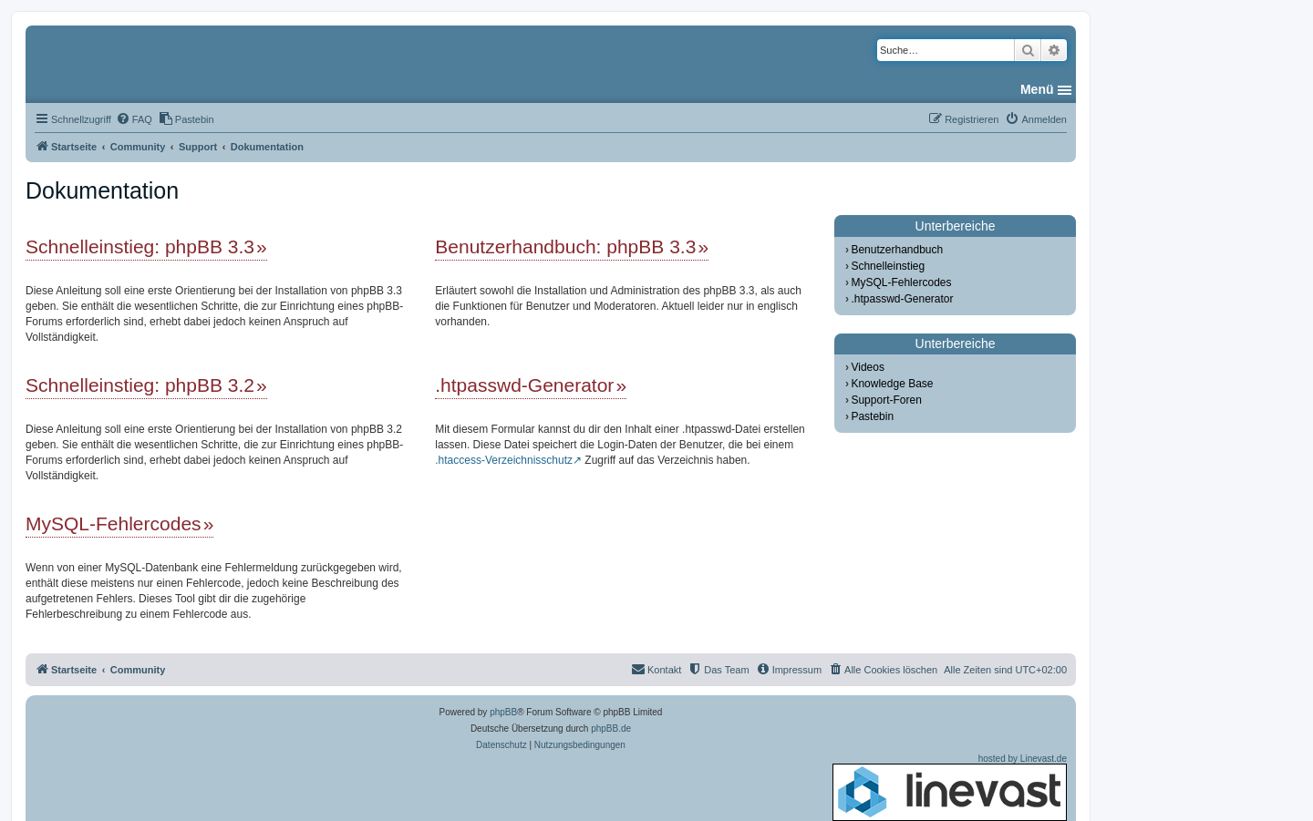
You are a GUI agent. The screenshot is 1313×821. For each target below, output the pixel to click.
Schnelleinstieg (888, 266)
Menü (1037, 89)
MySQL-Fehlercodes (114, 523)
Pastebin (872, 416)
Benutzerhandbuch (897, 249)
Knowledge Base (892, 383)
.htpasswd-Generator (524, 385)
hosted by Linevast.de (949, 787)
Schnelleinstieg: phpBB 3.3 (140, 246)
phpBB (503, 712)
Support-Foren (886, 400)
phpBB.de (611, 729)
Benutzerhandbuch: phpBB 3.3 (565, 246)
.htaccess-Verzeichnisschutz (504, 460)
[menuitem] (134, 119)
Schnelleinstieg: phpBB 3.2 (140, 385)
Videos (867, 367)
